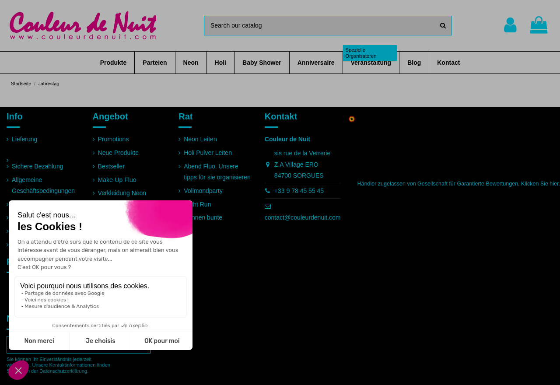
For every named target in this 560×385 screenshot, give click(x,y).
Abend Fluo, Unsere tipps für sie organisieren (217, 172)
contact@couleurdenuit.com (303, 217)
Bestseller (111, 166)
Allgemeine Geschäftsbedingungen (43, 185)
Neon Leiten (200, 139)
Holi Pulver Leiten (208, 152)
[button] (113, 63)
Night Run (197, 204)
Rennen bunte (203, 217)
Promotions (113, 139)
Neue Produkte (118, 152)
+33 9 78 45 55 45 (299, 190)
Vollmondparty (203, 190)
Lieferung (24, 139)
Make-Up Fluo (117, 179)
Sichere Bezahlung (37, 166)
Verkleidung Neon (122, 192)
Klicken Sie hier (539, 184)
